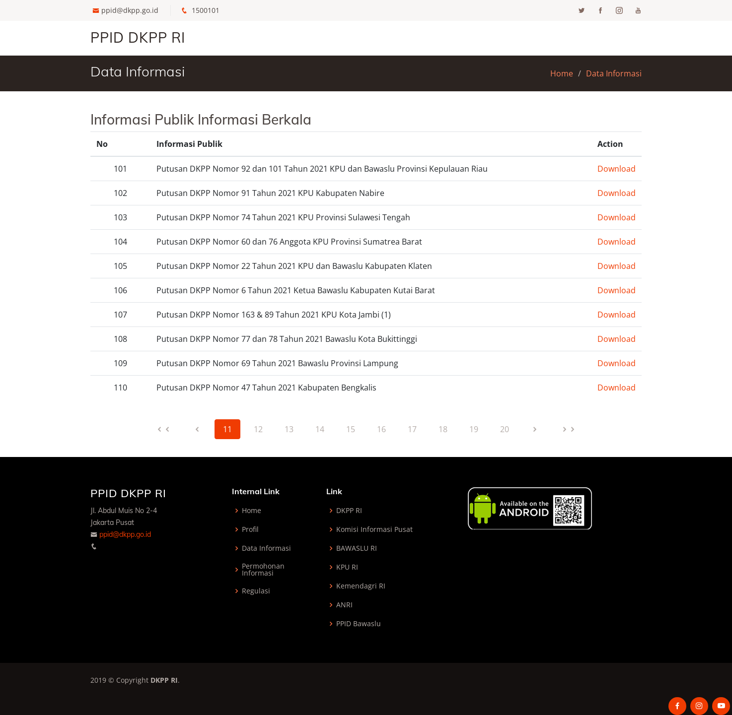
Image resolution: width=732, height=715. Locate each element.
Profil (250, 529)
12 (258, 429)
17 (412, 429)
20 (504, 429)
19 (473, 429)
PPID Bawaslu (358, 623)
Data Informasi (614, 73)
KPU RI (347, 567)
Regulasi (256, 590)
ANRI (344, 604)
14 (319, 429)
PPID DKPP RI (137, 37)
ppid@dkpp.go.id (129, 10)
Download (616, 168)
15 (350, 429)
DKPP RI (349, 510)
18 (443, 429)
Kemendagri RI (360, 586)
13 (289, 429)
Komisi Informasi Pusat (374, 529)
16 (381, 429)
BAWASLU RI (356, 548)
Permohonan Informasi (263, 570)
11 (227, 429)
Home (561, 73)
